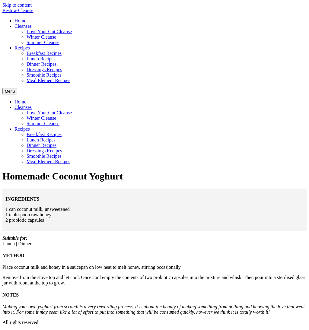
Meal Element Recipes (48, 80)
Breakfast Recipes (44, 53)
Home (20, 20)
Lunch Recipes (41, 58)
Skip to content (17, 5)
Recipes (22, 47)
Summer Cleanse (43, 42)
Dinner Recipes (41, 64)
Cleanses (23, 26)
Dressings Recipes (44, 69)
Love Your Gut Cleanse (49, 31)
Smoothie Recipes (44, 75)
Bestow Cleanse (17, 10)
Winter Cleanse (41, 37)
